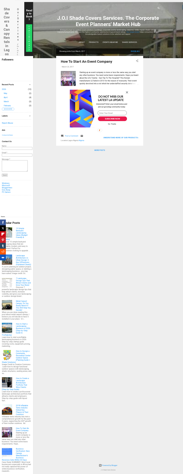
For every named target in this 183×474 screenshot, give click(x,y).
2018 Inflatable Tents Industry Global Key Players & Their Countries (22, 410)
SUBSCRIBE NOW (112, 118)
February (7, 105)
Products (94, 42)
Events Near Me (110, 42)
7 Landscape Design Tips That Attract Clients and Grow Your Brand (23, 281)
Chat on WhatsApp (29, 38)
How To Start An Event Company (86, 61)
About (82, 42)
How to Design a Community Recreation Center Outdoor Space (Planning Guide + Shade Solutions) (16, 356)
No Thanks (112, 124)
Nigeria (81, 140)
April (5, 97)
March (6, 101)
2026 (4, 89)
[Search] (158, 8)
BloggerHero (7, 188)
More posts (99, 150)
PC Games (6, 192)
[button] (137, 61)
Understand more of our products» (121, 138)
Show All (135, 51)
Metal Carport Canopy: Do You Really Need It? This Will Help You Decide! (23, 305)
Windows (5, 183)
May (5, 93)
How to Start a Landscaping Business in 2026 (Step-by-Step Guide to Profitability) (16, 329)
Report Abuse (7, 123)
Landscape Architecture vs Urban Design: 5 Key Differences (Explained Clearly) (23, 260)
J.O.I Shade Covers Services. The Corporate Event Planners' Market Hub (108, 21)
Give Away (6, 190)
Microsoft (6, 185)
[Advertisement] (152, 83)
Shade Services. (129, 42)
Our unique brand (132, 32)
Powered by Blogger (108, 465)
